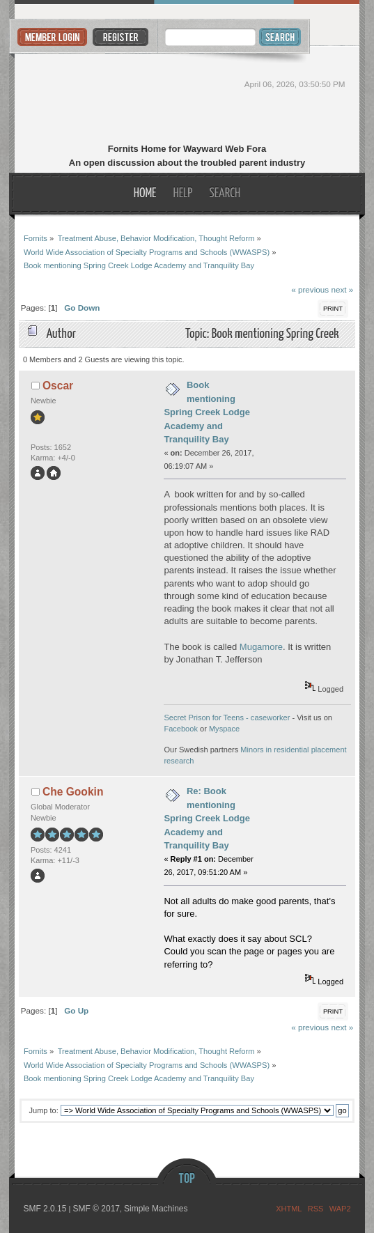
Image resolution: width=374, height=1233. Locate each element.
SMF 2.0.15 (44, 1208)
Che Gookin (73, 792)
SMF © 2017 (96, 1208)
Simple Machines (155, 1208)
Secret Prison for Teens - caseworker (227, 717)
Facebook (181, 728)
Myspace (224, 728)
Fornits (187, 96)
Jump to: (44, 1110)
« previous (310, 289)
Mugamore (261, 647)
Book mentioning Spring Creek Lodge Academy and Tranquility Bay (207, 412)
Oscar (57, 385)
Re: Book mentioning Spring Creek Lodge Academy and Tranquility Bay (207, 818)
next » (342, 289)
